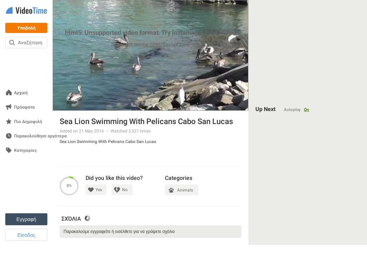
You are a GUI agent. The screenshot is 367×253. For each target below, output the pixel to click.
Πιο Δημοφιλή (28, 121)
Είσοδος (26, 235)
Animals (185, 190)
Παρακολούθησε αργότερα (40, 136)
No (125, 189)
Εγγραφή (26, 219)
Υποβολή (26, 28)
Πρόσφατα (24, 107)
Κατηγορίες (25, 150)
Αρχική (21, 93)
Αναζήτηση (30, 42)
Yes (98, 189)
